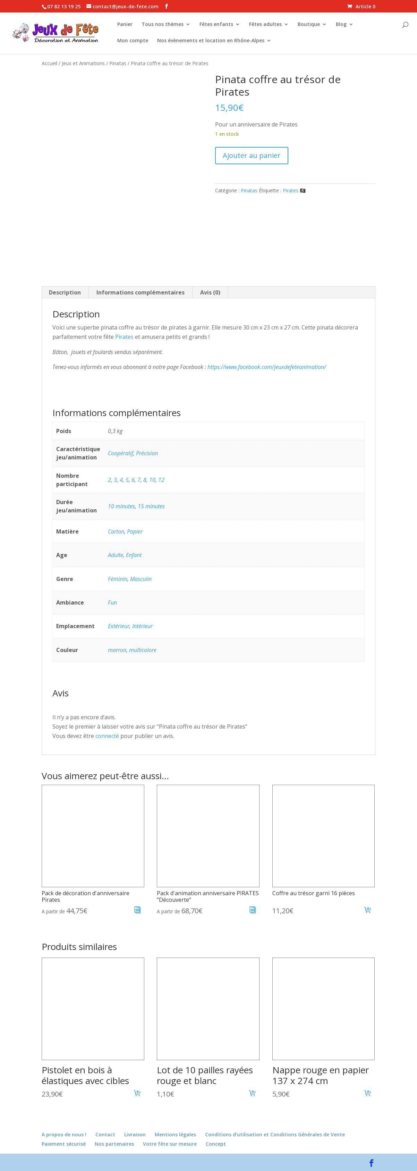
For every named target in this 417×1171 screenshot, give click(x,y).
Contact (105, 1134)
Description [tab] (65, 292)
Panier (125, 24)
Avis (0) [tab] (210, 292)
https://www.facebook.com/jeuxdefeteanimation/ (266, 367)
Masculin (141, 579)
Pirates (124, 337)
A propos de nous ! (64, 1134)
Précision (147, 453)
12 (161, 480)
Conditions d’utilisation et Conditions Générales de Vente (275, 1134)
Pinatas (117, 63)
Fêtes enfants (216, 24)
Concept (216, 1144)
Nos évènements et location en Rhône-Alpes (210, 41)
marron (117, 650)
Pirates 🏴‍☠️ (294, 190)
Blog (341, 24)
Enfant (134, 555)
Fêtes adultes (265, 24)
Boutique (309, 24)
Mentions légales (175, 1134)
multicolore (142, 650)
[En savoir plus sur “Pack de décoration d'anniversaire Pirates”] (137, 911)
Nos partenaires (114, 1144)
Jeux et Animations (83, 63)
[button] (368, 911)
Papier (135, 531)
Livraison (135, 1134)
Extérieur (118, 626)
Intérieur (142, 626)
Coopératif (120, 453)
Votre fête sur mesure (170, 1144)
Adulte (115, 555)
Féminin (117, 579)
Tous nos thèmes (163, 24)
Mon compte (132, 41)
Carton (116, 531)
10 (152, 480)
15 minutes (151, 506)
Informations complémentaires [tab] (140, 292)
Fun (112, 602)
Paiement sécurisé (64, 1144)
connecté (107, 736)
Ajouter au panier (252, 155)
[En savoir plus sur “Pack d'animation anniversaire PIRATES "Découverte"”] (252, 911)
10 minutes (121, 506)
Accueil (49, 63)
